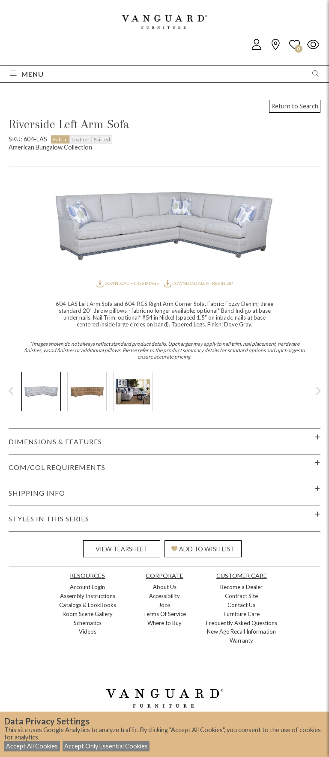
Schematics (88, 622)
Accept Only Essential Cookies (106, 746)
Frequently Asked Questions (241, 622)
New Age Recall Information (241, 631)
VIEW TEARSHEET (122, 549)
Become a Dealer (241, 586)
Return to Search (294, 106)
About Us (164, 586)
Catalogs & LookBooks (87, 604)
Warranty (241, 640)
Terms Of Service (164, 613)
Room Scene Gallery (88, 613)
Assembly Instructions (87, 595)
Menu (27, 74)
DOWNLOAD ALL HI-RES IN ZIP (198, 283)
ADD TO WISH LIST (203, 549)
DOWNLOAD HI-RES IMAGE (128, 283)
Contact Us (241, 604)
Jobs (164, 604)
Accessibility (164, 595)
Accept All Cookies (32, 746)
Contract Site (241, 595)
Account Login (87, 586)
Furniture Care (242, 613)
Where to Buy (164, 622)
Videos (87, 631)
